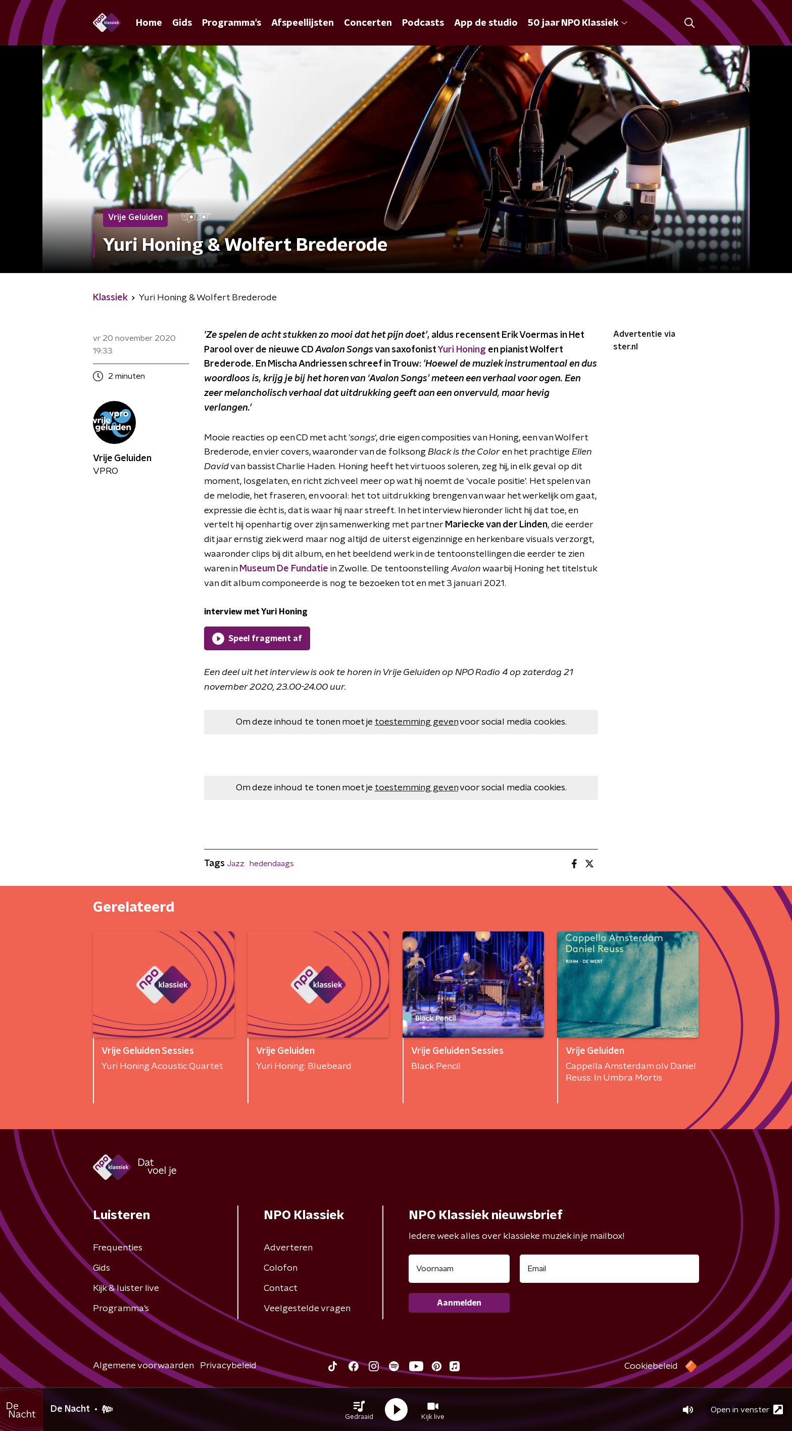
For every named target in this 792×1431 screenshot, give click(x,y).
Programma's (231, 23)
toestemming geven (416, 722)
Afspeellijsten (302, 23)
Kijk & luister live (126, 1288)
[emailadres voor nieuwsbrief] (609, 1269)
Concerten (368, 23)
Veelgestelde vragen (307, 1308)
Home (149, 23)
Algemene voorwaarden (143, 1365)
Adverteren (288, 1248)
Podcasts (423, 23)
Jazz (235, 864)
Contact (281, 1288)
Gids (182, 23)
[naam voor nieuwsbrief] (459, 1269)
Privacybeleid (228, 1365)
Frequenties (117, 1248)
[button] (359, 1410)
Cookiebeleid (651, 1366)
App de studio (486, 23)
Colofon (281, 1268)
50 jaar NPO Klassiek (577, 23)
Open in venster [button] (747, 1409)
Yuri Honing (461, 349)
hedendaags (272, 864)
